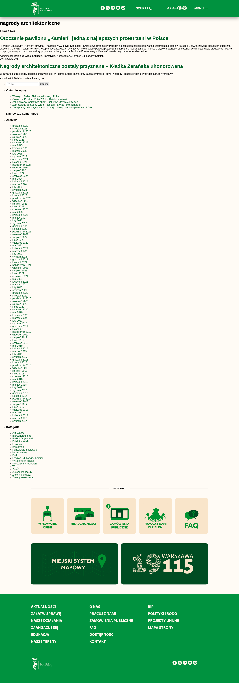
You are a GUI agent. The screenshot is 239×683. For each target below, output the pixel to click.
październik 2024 (21, 164)
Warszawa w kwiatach (24, 463)
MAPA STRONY (160, 627)
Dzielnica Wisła (20, 441)
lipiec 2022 (18, 240)
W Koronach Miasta (23, 461)
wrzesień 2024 (20, 167)
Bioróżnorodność (21, 435)
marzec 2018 (19, 384)
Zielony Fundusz (21, 474)
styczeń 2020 (19, 323)
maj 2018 (17, 379)
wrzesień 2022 (20, 234)
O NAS (94, 606)
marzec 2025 (19, 151)
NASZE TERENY (43, 641)
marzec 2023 (19, 217)
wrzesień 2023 (20, 201)
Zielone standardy (22, 472)
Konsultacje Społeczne (24, 449)
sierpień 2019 (19, 337)
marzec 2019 (19, 351)
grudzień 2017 (20, 393)
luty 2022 (17, 254)
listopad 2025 (19, 128)
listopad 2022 (19, 229)
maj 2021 (17, 279)
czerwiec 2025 (20, 142)
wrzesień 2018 (20, 368)
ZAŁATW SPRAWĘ (46, 613)
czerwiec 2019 (20, 343)
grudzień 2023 (20, 192)
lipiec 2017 (18, 407)
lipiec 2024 (18, 173)
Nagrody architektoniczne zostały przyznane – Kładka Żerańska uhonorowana (91, 66)
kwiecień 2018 (20, 382)
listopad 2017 (19, 396)
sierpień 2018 (19, 370)
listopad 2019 (19, 329)
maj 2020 (17, 312)
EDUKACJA (40, 634)
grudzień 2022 (20, 226)
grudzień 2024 (20, 159)
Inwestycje (18, 447)
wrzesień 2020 (20, 301)
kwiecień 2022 (20, 248)
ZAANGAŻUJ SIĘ (44, 627)
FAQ (92, 627)
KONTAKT (97, 641)
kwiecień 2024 (20, 181)
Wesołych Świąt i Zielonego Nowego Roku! (36, 96)
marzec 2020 (19, 318)
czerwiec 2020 (20, 309)
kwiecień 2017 (20, 415)
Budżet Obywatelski (23, 438)
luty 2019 (17, 354)
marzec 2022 (19, 251)
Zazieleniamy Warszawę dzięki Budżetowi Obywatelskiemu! (45, 102)
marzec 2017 (19, 418)
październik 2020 (21, 298)
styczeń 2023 (19, 223)
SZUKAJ (144, 8)
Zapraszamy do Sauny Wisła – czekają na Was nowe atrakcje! (46, 104)
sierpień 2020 (19, 304)
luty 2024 (17, 187)
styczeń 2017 (19, 421)
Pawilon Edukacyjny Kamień (27, 458)
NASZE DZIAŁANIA (46, 620)
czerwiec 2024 (20, 176)
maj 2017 (17, 412)
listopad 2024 (19, 162)
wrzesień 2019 (20, 334)
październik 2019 (21, 332)
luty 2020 (17, 320)
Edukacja (17, 444)
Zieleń (15, 469)
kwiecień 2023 (20, 215)
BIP (151, 606)
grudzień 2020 (20, 293)
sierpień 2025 (19, 137)
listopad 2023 (19, 195)
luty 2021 (17, 287)
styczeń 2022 (19, 256)
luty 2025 (17, 153)
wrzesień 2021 (20, 267)
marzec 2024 (19, 184)
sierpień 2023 (19, 203)
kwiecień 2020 (20, 315)
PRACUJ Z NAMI (102, 613)
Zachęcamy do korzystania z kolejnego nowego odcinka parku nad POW (52, 107)
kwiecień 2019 (20, 348)
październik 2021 (21, 265)
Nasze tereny (19, 452)
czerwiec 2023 (20, 209)
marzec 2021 (19, 284)
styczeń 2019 (19, 357)
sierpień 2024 (19, 170)
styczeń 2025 (19, 156)
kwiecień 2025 (20, 148)
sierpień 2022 (19, 237)
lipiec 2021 (18, 273)
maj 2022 (17, 245)
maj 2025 (17, 145)
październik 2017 (21, 398)
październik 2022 (21, 231)
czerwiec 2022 (20, 242)
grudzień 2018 (20, 359)
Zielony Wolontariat (23, 477)
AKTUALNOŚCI (43, 606)
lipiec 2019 (18, 340)
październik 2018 (21, 365)
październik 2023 (21, 198)
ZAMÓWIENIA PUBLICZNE (111, 620)
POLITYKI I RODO (162, 613)
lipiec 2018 (18, 373)
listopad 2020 (19, 295)
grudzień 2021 (20, 259)
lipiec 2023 (18, 206)
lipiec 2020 (18, 306)
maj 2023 (17, 212)
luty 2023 (17, 220)
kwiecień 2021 (20, 281)
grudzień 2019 (20, 326)
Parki (15, 455)
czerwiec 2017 (20, 409)
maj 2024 (17, 178)
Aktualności (18, 433)
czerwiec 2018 (20, 376)
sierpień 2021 (19, 270)
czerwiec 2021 (20, 276)
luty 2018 (17, 387)
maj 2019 (17, 345)
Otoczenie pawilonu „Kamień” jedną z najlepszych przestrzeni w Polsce (84, 38)
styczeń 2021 (19, 290)
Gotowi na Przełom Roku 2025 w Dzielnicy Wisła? (39, 99)
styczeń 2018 (19, 390)
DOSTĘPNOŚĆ (101, 634)
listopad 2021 (19, 262)
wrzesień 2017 (20, 401)
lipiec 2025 (18, 139)
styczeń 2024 (19, 190)
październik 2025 (21, 131)
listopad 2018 (19, 362)
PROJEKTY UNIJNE (163, 620)
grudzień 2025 (20, 126)
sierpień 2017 (19, 404)
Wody (15, 466)
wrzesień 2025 (20, 134)
